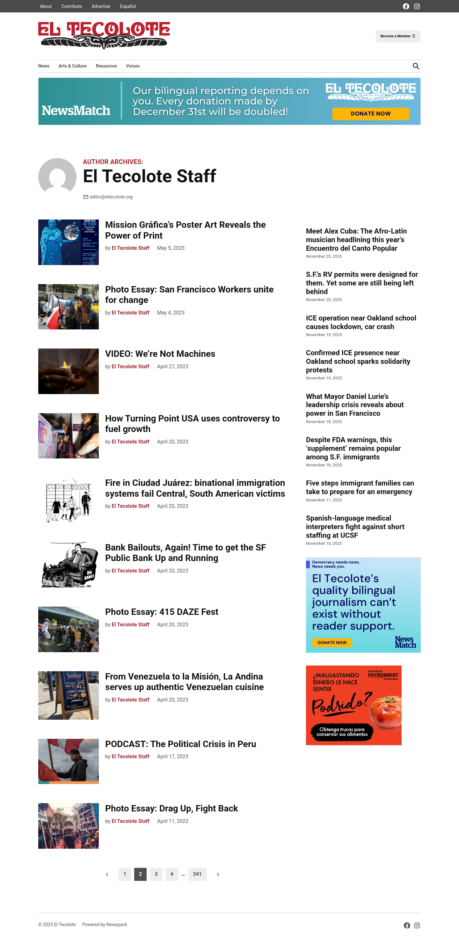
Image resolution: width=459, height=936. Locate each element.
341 (197, 874)
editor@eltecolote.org (108, 197)
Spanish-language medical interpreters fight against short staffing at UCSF (355, 526)
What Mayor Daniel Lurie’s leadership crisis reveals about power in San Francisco (355, 405)
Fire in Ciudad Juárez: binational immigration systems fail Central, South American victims (195, 488)
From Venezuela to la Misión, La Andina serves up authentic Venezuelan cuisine (185, 682)
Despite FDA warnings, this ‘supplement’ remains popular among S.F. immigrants (353, 448)
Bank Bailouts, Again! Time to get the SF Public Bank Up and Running (185, 553)
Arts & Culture (72, 65)
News (43, 65)
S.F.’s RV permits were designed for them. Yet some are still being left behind (362, 283)
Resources (106, 65)
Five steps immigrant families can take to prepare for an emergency (360, 487)
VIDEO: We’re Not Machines (160, 354)
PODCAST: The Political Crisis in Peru (180, 744)
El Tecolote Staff (130, 248)
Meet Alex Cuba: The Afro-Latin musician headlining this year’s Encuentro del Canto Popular (356, 239)
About (46, 6)
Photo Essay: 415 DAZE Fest (161, 612)
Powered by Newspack (104, 924)
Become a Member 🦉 (398, 36)
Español (128, 6)
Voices (133, 65)
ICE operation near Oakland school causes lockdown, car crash (361, 322)
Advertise (100, 6)
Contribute (71, 6)
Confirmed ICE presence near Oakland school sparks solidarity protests (358, 361)
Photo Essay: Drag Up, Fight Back (171, 808)
